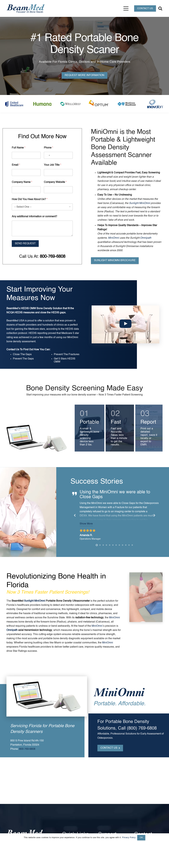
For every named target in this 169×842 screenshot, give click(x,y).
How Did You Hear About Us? (29, 199)
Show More (91, 524)
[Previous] (80, 515)
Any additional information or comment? (34, 216)
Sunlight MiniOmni (139, 203)
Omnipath (145, 238)
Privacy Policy (129, 838)
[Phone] (58, 155)
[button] (126, 8)
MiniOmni (113, 238)
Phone (48, 148)
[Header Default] (25, 8)
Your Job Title (52, 165)
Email (16, 165)
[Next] (159, 515)
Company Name (22, 182)
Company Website (55, 182)
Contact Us (7, 349)
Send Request (25, 243)
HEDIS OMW (23, 308)
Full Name (18, 148)
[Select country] (47, 155)
